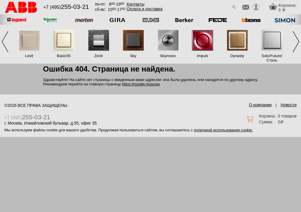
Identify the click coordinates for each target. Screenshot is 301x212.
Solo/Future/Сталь (272, 58)
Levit (29, 56)
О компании (260, 104)
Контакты (135, 4)
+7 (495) (66, 7)
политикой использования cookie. (223, 130)
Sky (133, 56)
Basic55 (64, 56)
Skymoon (168, 56)
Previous (5, 41)
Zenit (98, 56)
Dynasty (237, 56)
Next (296, 41)
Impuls (202, 56)
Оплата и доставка (145, 8)
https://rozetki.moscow (141, 84)
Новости (289, 104)
